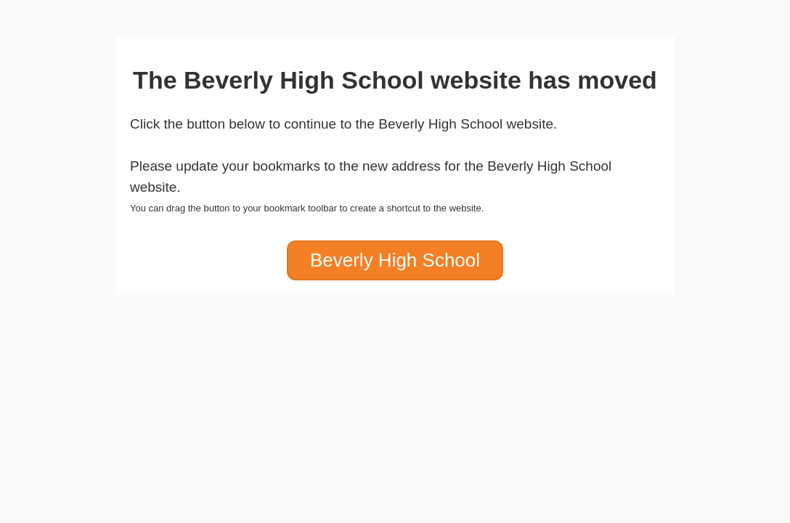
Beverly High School (395, 260)
